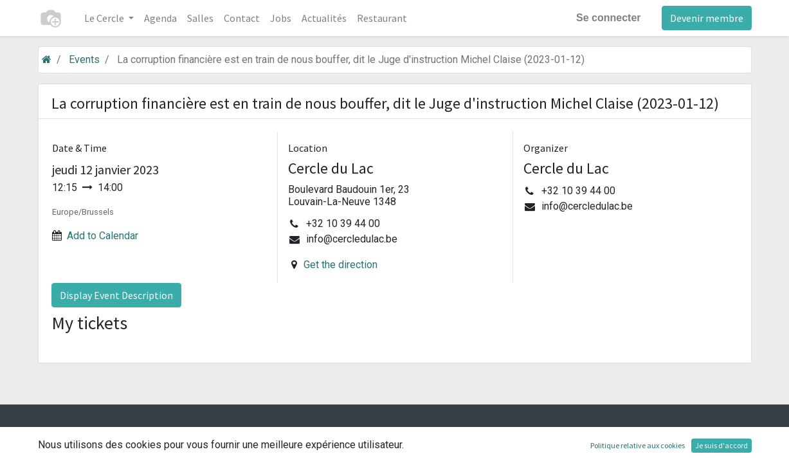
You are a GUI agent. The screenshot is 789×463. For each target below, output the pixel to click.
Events (84, 59)
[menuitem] (160, 18)
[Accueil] (46, 59)
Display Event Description (116, 295)
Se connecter (608, 17)
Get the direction (340, 265)
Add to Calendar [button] (102, 236)
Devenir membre (706, 18)
